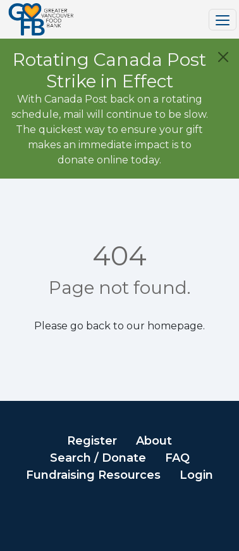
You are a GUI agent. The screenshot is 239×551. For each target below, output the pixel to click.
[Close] (223, 57)
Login (196, 475)
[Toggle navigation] (222, 19)
